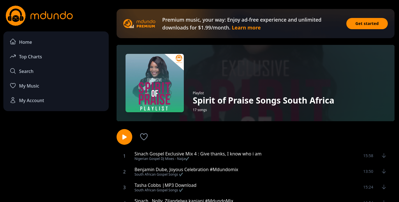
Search (21, 71)
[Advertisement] (56, 161)
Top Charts (26, 56)
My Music (24, 85)
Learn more (246, 27)
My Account (27, 100)
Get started (367, 23)
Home (21, 41)
